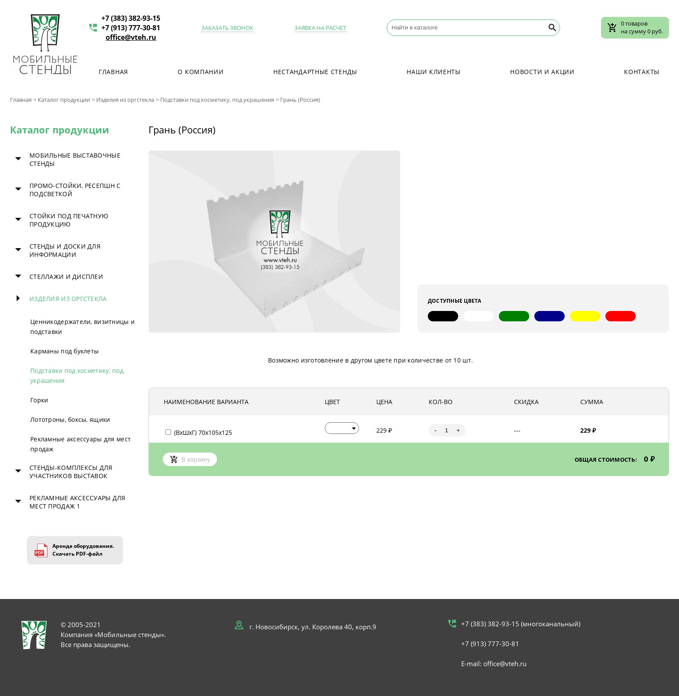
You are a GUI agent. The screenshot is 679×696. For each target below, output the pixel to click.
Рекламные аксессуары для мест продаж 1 (77, 502)
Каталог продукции (64, 100)
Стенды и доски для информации (64, 250)
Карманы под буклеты (64, 351)
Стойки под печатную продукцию (68, 220)
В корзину (190, 459)
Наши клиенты (433, 72)
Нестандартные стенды (315, 72)
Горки (39, 400)
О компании (200, 72)
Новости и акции (542, 72)
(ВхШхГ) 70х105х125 (198, 432)
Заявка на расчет (320, 28)
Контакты (642, 72)
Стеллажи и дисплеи (66, 276)
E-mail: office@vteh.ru (494, 663)
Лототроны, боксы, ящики (70, 419)
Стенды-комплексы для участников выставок (71, 471)
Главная (113, 72)
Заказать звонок (227, 28)
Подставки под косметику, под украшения (217, 100)
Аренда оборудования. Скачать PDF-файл (83, 549)
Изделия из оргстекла (125, 100)
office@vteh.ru (131, 37)
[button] (342, 428)
